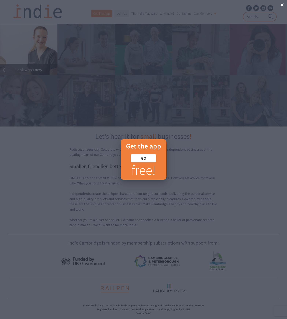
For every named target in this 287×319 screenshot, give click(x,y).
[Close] (282, 5)
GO (143, 158)
